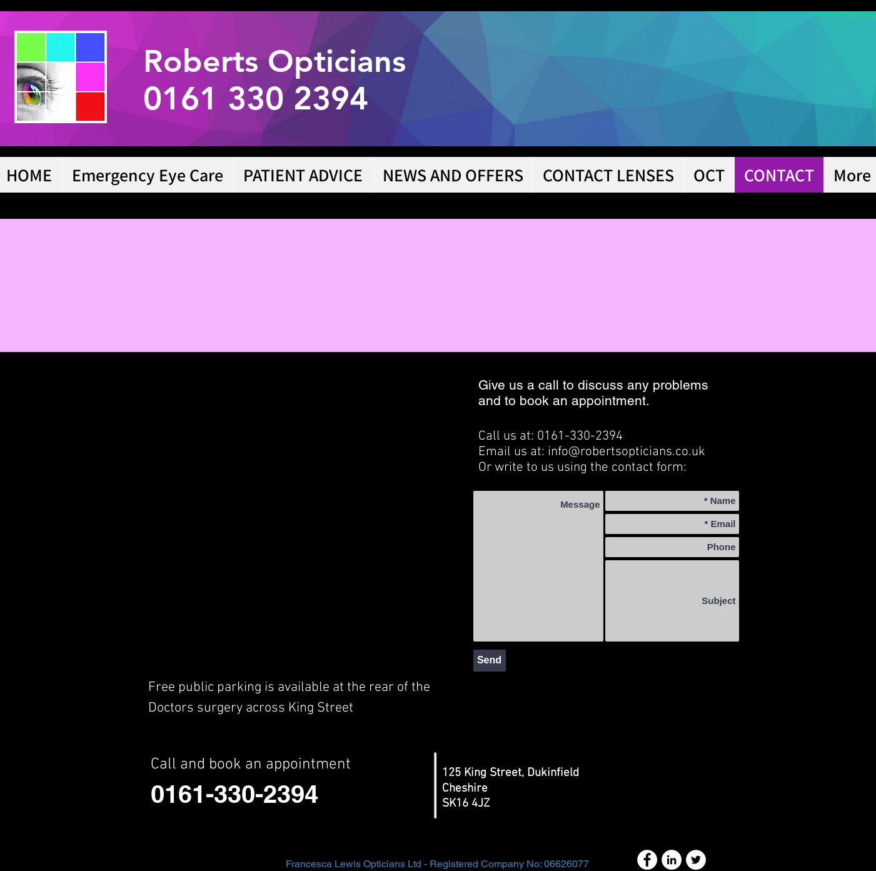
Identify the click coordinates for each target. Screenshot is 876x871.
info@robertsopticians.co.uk (626, 452)
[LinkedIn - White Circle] (672, 860)
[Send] (489, 661)
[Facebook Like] (694, 709)
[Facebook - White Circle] (647, 860)
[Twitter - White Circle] (696, 860)
